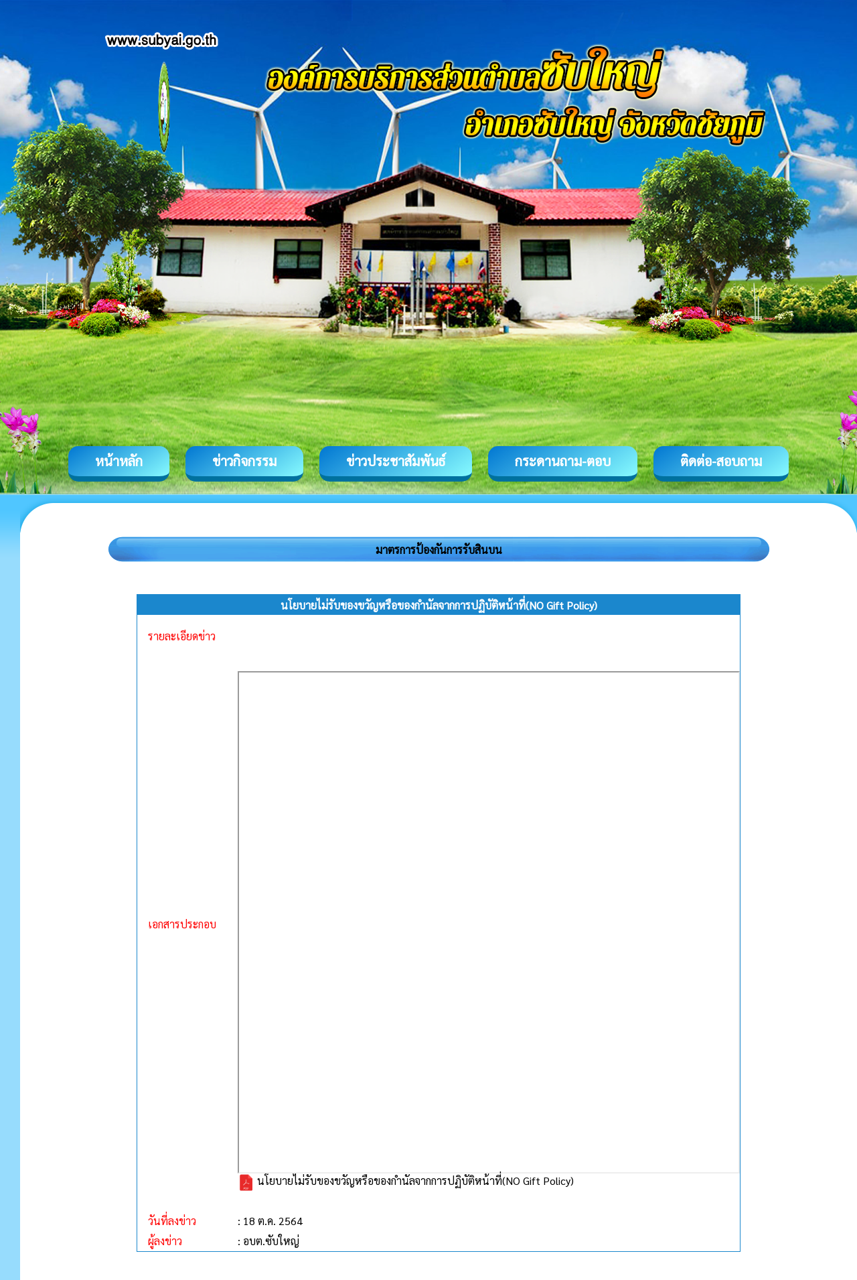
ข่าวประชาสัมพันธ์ (395, 461)
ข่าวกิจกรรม (244, 461)
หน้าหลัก (119, 461)
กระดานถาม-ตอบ (563, 461)
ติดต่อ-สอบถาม (721, 461)
